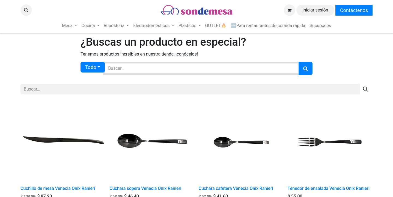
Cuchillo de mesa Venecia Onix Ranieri (57, 188)
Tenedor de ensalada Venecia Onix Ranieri (329, 188)
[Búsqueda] (305, 68)
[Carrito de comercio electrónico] (289, 10)
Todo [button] (90, 67)
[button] (26, 10)
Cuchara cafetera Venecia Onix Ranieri (236, 188)
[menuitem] (69, 25)
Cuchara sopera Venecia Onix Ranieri (145, 188)
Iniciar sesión (315, 10)
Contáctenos (354, 10)
